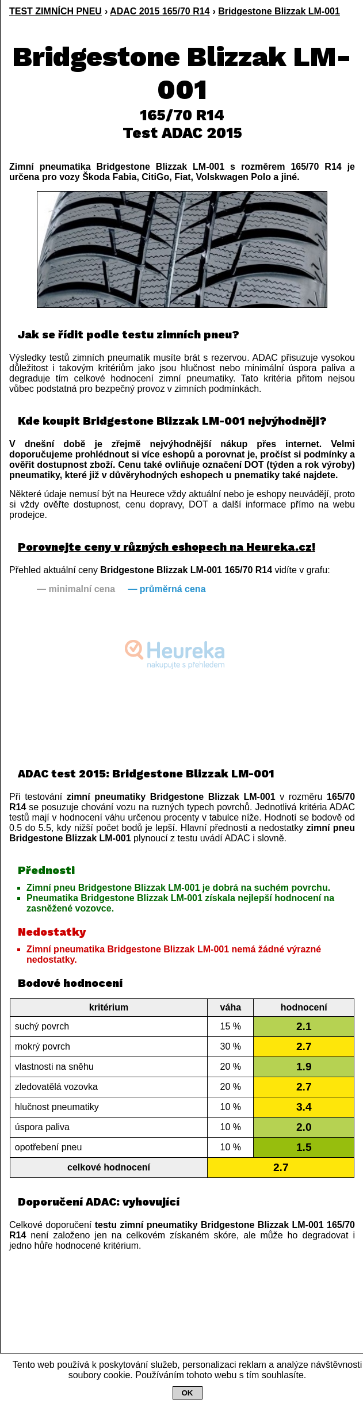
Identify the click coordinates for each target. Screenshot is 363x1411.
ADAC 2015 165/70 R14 (159, 11)
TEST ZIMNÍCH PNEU (55, 11)
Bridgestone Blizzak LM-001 (279, 11)
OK (187, 1393)
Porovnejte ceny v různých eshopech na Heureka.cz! (166, 547)
